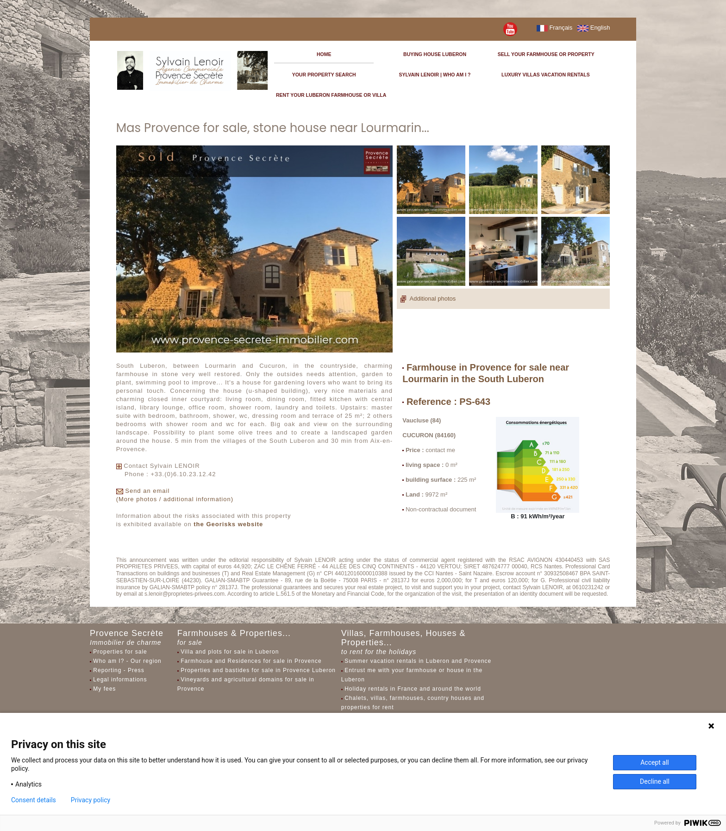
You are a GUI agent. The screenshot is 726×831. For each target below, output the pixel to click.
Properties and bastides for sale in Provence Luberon (258, 670)
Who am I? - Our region (127, 661)
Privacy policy (90, 800)
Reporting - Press (118, 670)
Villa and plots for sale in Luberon (230, 651)
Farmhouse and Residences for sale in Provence (251, 661)
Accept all (654, 762)
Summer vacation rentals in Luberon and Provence (417, 661)
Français (554, 27)
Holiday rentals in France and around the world (412, 689)
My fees (104, 689)
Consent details (33, 800)
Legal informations (120, 679)
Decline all (655, 781)
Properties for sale (120, 651)
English (593, 27)
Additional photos (428, 298)
